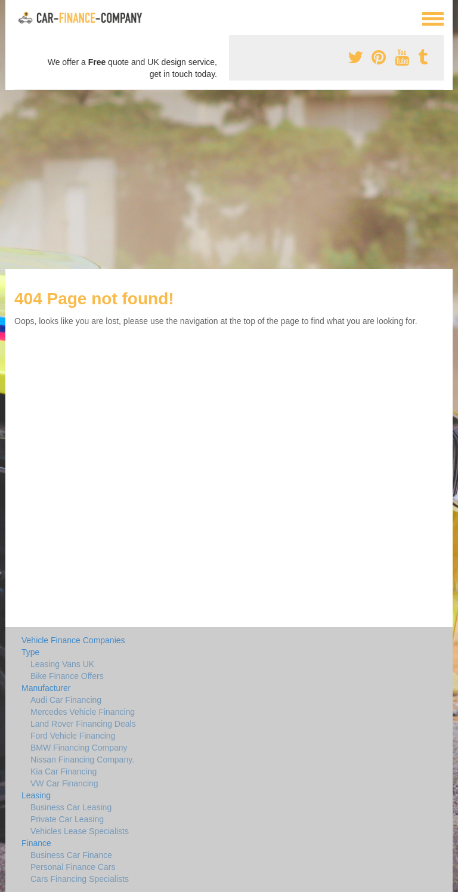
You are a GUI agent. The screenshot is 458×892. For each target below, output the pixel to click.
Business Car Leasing (71, 807)
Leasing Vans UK (62, 664)
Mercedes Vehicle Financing (82, 712)
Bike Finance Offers (67, 676)
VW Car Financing (64, 783)
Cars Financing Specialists (79, 879)
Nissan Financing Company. (82, 759)
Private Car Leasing (67, 819)
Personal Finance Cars (72, 867)
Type (30, 652)
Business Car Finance (71, 855)
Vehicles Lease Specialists (79, 831)
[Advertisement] (229, 179)
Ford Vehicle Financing (72, 735)
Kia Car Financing (63, 771)
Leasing (36, 795)
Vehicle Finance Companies (73, 640)
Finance (36, 843)
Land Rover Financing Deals (83, 724)
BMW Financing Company (79, 747)
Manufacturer (45, 688)
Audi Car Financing (65, 700)
